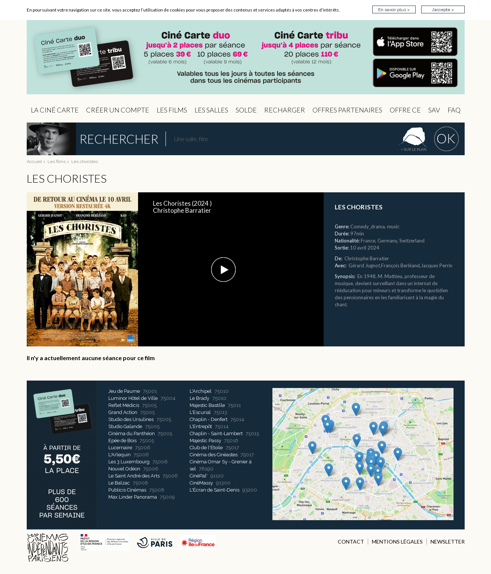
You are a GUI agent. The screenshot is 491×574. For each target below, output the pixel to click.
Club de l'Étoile (206, 447)
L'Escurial (200, 412)
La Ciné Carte (55, 110)
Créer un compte (117, 110)
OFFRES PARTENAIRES (347, 110)
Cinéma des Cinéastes (214, 454)
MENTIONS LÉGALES (397, 541)
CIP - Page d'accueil (246, 57)
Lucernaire (120, 447)
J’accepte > (443, 9)
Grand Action (122, 412)
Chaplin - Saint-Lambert (216, 433)
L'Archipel (201, 391)
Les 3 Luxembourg (129, 461)
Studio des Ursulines (131, 419)
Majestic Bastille (207, 405)
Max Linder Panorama (132, 497)
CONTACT (351, 541)
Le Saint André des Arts (134, 476)
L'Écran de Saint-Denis (214, 490)
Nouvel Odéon (124, 469)
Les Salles (211, 110)
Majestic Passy (205, 440)
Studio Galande (125, 426)
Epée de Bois (122, 440)
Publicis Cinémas (127, 490)
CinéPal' (198, 476)
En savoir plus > (394, 9)
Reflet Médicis (123, 405)
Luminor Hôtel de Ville (133, 398)
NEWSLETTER (448, 541)
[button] (223, 269)
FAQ (454, 110)
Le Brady (199, 398)
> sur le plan (413, 149)
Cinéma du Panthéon (131, 433)
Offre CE (405, 110)
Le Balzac (119, 483)
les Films (172, 110)
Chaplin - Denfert (209, 419)
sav (434, 110)
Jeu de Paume (124, 391)
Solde (246, 110)
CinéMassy (201, 483)
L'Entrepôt (201, 426)
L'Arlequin (119, 454)
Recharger (284, 110)
